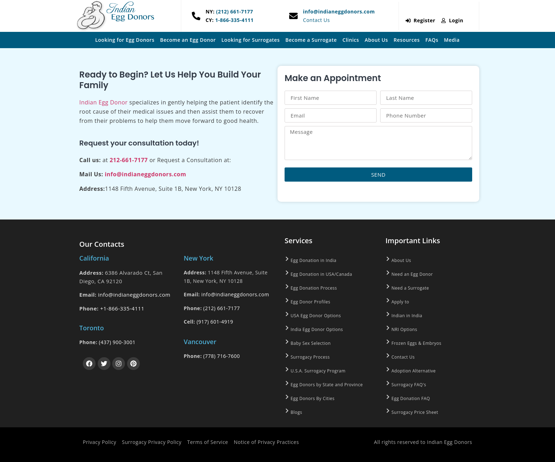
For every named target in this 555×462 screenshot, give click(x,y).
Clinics (351, 39)
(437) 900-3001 (117, 342)
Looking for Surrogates (251, 39)
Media (451, 39)
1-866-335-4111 (234, 20)
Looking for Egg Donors (124, 39)
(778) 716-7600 (221, 356)
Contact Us (316, 20)
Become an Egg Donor (188, 39)
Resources (407, 39)
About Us (376, 39)
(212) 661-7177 (233, 11)
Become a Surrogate (311, 39)
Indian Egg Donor (103, 102)
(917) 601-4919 (214, 321)
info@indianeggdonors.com (339, 11)
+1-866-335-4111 (122, 308)
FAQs (432, 39)
